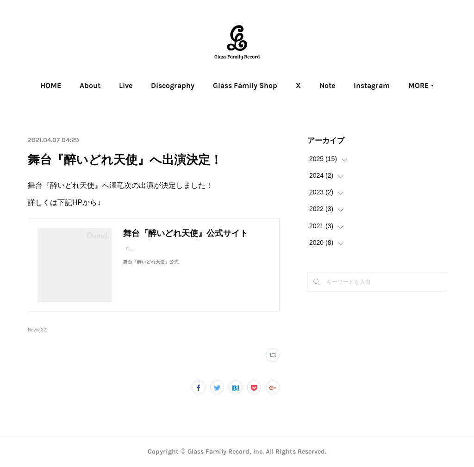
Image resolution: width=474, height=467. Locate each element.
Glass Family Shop (272, 85)
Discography (200, 85)
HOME (78, 85)
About (117, 85)
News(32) (38, 329)
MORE (391, 85)
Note (354, 85)
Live (153, 85)
